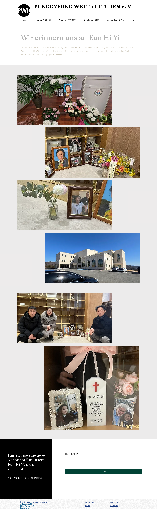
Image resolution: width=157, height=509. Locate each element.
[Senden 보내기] (103, 471)
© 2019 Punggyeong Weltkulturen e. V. (33, 502)
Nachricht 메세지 (72, 454)
